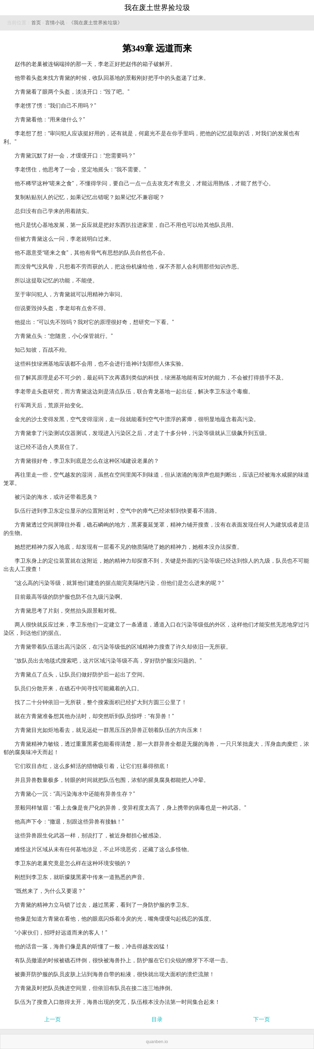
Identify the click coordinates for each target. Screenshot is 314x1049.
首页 (36, 22)
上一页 (52, 1019)
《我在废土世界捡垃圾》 (95, 22)
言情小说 (55, 22)
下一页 (261, 1019)
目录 (157, 1019)
